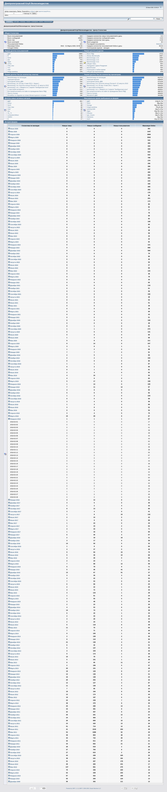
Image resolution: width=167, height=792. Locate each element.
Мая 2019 (12, 375)
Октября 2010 (14, 752)
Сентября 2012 (14, 686)
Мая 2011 (12, 732)
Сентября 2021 (14, 294)
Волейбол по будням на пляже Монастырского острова (27, 95)
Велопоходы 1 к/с (93, 58)
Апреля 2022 (13, 274)
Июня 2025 (13, 163)
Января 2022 (13, 282)
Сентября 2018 (14, 399)
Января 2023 (13, 248)
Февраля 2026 (14, 140)
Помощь (22, 21)
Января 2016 (13, 570)
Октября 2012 (14, 683)
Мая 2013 (12, 662)
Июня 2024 (13, 198)
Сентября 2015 (14, 581)
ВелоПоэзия (91, 68)
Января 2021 (13, 317)
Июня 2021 (13, 303)
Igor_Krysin (91, 115)
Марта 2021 (13, 312)
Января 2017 (13, 535)
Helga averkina (13, 71)
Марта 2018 (13, 416)
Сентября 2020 (14, 329)
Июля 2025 (13, 161)
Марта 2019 (13, 381)
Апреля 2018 (13, 413)
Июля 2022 (13, 265)
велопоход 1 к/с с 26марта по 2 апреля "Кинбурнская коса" (28, 87)
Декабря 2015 (14, 572)
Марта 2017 (13, 529)
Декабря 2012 (14, 677)
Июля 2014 (13, 622)
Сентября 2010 (14, 755)
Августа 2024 (14, 192)
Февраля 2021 (14, 314)
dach (88, 119)
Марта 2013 (13, 668)
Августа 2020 (14, 332)
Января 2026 (13, 143)
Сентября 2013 (14, 651)
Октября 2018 (14, 396)
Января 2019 (13, 387)
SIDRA (10, 117)
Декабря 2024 (14, 181)
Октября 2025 (14, 152)
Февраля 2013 (14, 671)
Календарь (35, 21)
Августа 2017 (14, 514)
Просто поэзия (13, 93)
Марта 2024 (13, 207)
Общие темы (91, 64)
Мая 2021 (12, 306)
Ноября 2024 (13, 184)
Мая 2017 (12, 523)
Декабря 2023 (14, 216)
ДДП (9, 54)
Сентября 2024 (14, 190)
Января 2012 (13, 709)
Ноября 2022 (13, 253)
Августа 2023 (14, 227)
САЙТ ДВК (16, 21)
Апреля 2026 (13, 134)
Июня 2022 (13, 268)
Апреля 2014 (13, 631)
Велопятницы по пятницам (17, 77)
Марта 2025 (13, 172)
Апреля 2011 (13, 735)
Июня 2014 (13, 625)
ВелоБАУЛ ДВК (92, 95)
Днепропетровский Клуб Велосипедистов (17, 26)
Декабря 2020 (14, 320)
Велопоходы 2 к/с (93, 60)
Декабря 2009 (14, 781)
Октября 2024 (14, 187)
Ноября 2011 (13, 715)
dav (9, 60)
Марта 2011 (13, 738)
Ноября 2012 (13, 680)
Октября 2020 (14, 326)
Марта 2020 (13, 346)
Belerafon (159, 44)
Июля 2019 (13, 370)
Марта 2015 (13, 599)
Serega (89, 105)
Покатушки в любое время (96, 69)
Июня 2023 (13, 233)
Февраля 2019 (14, 384)
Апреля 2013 (13, 665)
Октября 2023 (14, 222)
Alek (9, 69)
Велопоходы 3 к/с (93, 62)
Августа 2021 (14, 297)
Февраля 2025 (14, 175)
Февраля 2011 (14, 741)
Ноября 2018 (13, 393)
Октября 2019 (14, 361)
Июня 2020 (13, 338)
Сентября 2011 (14, 721)
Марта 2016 (13, 564)
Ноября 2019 (13, 358)
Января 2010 (13, 779)
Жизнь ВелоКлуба (93, 56)
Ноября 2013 (13, 645)
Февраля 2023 (14, 245)
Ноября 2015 (13, 575)
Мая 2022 (12, 271)
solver (10, 64)
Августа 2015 (14, 584)
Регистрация (48, 21)
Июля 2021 (13, 300)
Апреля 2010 (13, 770)
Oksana (89, 113)
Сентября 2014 (14, 616)
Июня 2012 (13, 694)
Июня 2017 (13, 520)
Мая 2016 (12, 558)
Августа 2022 (14, 262)
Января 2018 (13, 500)
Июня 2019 (13, 372)
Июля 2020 (13, 335)
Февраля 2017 (14, 532)
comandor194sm (13, 115)
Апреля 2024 (13, 204)
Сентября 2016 (14, 546)
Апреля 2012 (13, 700)
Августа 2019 (14, 367)
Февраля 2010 (14, 776)
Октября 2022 (14, 256)
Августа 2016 (14, 549)
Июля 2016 (13, 552)
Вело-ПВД (90, 54)
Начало (9, 21)
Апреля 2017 (13, 526)
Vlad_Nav (11, 66)
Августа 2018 (14, 402)
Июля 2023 (13, 230)
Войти (41, 21)
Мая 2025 (12, 166)
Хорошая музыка (13, 79)
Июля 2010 (13, 761)
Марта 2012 (13, 703)
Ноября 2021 (13, 288)
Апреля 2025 (13, 169)
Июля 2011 (13, 726)
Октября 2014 (14, 613)
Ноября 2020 (13, 323)
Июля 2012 (13, 691)
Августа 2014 (14, 619)
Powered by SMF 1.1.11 (72, 788)
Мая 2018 (12, 410)
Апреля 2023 (13, 239)
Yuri (9, 68)
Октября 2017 (14, 509)
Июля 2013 (13, 657)
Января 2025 (13, 178)
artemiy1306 (91, 109)
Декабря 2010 (14, 747)
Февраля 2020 (14, 349)
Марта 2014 (13, 633)
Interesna (90, 117)
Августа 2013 (14, 654)
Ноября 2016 (13, 541)
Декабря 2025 (14, 146)
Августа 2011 (14, 723)
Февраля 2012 (14, 706)
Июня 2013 (13, 660)
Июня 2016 (13, 555)
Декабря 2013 (14, 642)
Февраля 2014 (14, 636)
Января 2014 (13, 639)
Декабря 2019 (14, 355)
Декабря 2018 (14, 390)
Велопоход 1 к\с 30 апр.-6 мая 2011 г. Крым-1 (23, 83)
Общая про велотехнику (95, 71)
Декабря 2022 (14, 251)
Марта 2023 (13, 242)
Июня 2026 (13, 129)
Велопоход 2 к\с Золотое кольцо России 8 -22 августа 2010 (28, 85)
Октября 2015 (14, 578)
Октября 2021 (14, 291)
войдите (32, 11)
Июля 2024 (13, 195)
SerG (9, 58)
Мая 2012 (12, 697)
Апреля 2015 (13, 596)
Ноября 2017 (13, 506)
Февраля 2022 (14, 280)
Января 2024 (13, 213)
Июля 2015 (13, 587)
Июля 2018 (13, 404)
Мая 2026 (12, 132)
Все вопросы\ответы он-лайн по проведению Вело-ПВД (27, 91)
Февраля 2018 (14, 419)
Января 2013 (13, 674)
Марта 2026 (13, 137)
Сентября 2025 (14, 155)
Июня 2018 (13, 407)
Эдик (9, 62)
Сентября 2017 (14, 511)
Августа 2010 (14, 758)
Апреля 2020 (13, 343)
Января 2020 (13, 352)
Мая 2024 (12, 201)
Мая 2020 (12, 341)
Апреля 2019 (13, 378)
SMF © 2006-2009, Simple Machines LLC (90, 788)
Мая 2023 (12, 236)
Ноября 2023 (13, 219)
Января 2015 (13, 604)
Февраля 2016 (14, 567)
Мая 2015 (12, 593)
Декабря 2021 (14, 285)
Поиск (28, 21)
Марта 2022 (13, 277)
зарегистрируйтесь (44, 11)
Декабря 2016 (14, 538)
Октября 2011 (14, 718)
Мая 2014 (12, 628)
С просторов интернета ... (17, 89)
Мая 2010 (12, 767)
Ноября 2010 (13, 750)
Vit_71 (10, 113)
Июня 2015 (13, 590)
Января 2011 (13, 744)
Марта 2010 (13, 773)
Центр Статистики (37, 26)
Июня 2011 (13, 729)
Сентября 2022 (14, 259)
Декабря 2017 (14, 503)
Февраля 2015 (14, 601)
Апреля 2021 (13, 309)
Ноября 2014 (13, 610)
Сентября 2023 (14, 224)
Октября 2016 (14, 543)
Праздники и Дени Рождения (97, 66)
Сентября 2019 (14, 364)
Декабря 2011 (14, 712)
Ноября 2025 (13, 149)
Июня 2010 (13, 764)
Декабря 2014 (14, 607)
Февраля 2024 (14, 210)
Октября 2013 (14, 648)
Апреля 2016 (13, 561)
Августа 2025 (14, 158)
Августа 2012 (14, 689)
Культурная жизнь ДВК (15, 81)
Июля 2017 (13, 517)
